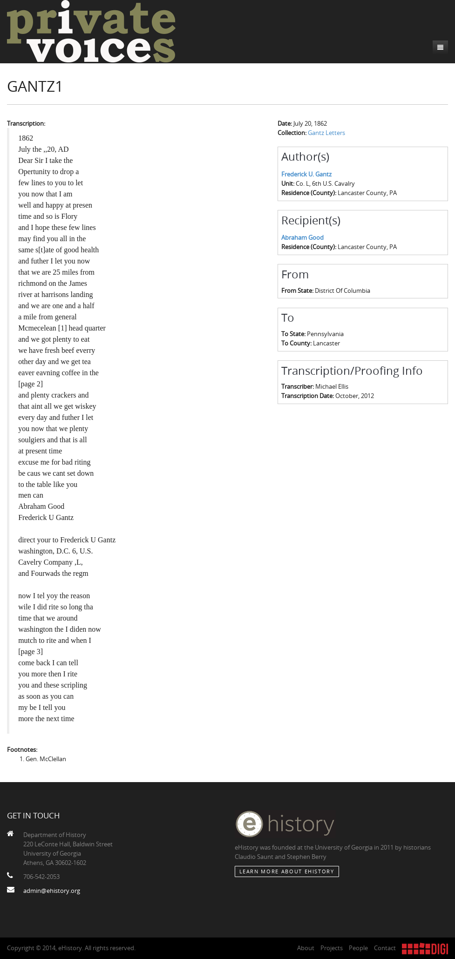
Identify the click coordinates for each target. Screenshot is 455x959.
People (358, 948)
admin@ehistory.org (51, 890)
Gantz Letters (326, 132)
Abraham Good (302, 237)
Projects (331, 948)
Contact (385, 948)
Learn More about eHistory (286, 871)
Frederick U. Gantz (306, 174)
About (305, 948)
